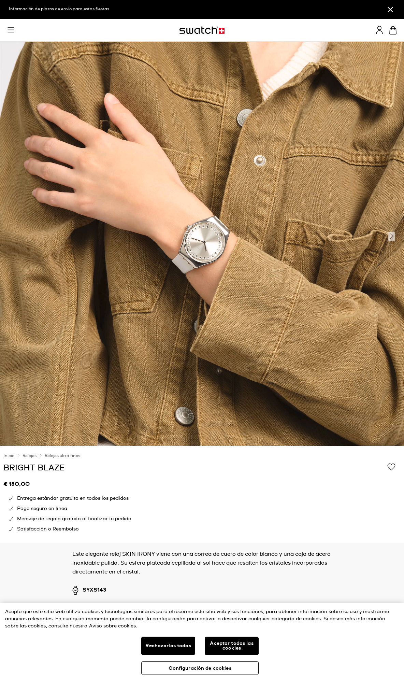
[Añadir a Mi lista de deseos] (391, 467)
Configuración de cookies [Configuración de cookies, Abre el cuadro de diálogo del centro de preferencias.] (200, 668)
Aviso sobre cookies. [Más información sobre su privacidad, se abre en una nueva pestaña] (113, 626)
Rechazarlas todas (168, 645)
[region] (202, 494)
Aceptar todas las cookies (231, 646)
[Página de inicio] (202, 30)
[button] (11, 30)
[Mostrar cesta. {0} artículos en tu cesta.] (393, 30)
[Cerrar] (390, 9)
